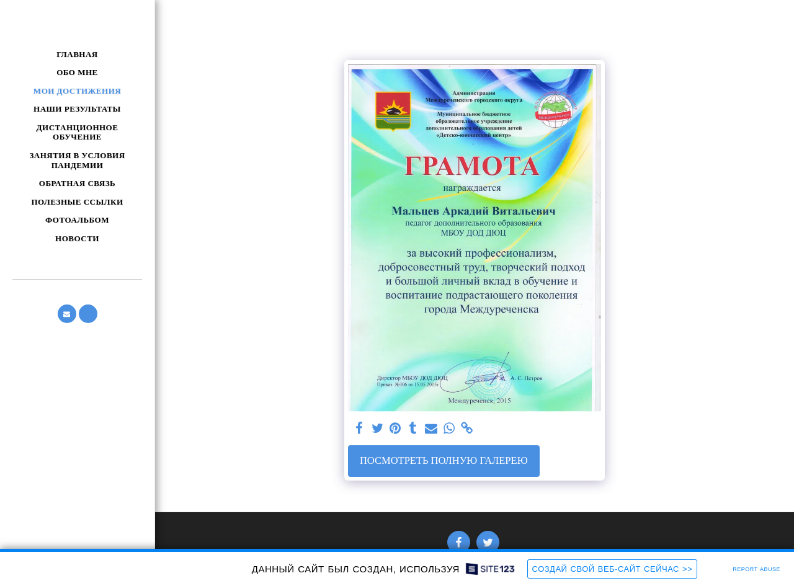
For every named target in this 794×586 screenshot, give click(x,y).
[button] (67, 313)
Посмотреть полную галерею (444, 460)
